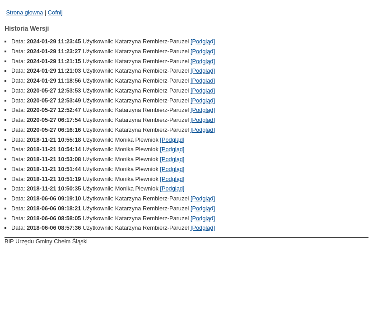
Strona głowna (24, 12)
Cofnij (55, 12)
